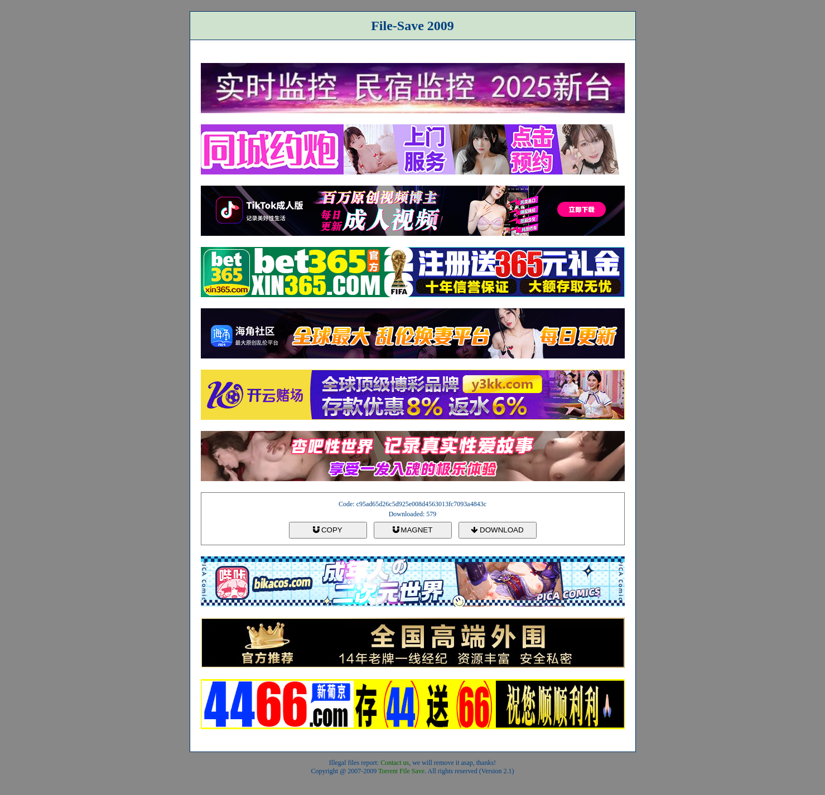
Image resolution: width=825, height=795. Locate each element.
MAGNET (413, 530)
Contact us (394, 763)
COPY (327, 530)
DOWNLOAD (497, 530)
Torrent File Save (401, 771)
